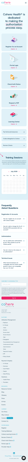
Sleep (4, 350)
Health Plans (6, 381)
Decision (5, 331)
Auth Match (6, 370)
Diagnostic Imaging (7, 353)
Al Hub (3, 403)
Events (3, 406)
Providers (5, 384)
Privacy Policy (8, 457)
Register (3, 429)
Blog (2, 393)
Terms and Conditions (18, 457)
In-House (5, 326)
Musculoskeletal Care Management (11, 343)
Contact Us (4, 422)
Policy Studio (6, 358)
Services (5, 367)
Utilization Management (8, 321)
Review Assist (6, 333)
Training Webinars (6, 432)
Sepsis (5, 373)
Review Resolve (7, 336)
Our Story (4, 413)
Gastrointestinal (6, 348)
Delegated (6, 341)
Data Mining (6, 375)
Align (4, 338)
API (4, 355)
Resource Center (6, 390)
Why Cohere (5, 416)
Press (3, 400)
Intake (4, 329)
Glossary (4, 396)
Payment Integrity (6, 362)
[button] (24, 458)
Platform (5, 324)
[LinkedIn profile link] (14, 455)
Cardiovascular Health (8, 346)
